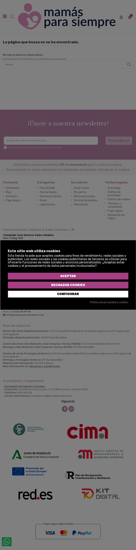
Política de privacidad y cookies (109, 302)
